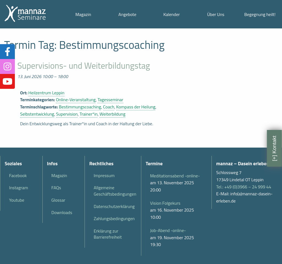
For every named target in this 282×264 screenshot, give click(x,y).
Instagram (18, 187)
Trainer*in (88, 114)
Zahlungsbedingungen (114, 218)
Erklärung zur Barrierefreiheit (108, 234)
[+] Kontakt (274, 148)
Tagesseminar (110, 99)
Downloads (61, 212)
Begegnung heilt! (259, 14)
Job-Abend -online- (168, 230)
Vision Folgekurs (165, 203)
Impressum (104, 175)
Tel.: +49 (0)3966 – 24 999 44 (243, 186)
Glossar (58, 200)
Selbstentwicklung (37, 114)
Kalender (171, 14)
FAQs (56, 187)
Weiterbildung (112, 114)
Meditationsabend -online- (175, 175)
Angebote (127, 14)
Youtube (16, 200)
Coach (108, 106)
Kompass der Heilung (135, 106)
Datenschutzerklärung (114, 206)
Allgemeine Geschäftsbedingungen (115, 190)
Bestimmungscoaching (80, 106)
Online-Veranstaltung (76, 99)
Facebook (18, 175)
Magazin (83, 14)
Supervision (67, 114)
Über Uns (215, 14)
